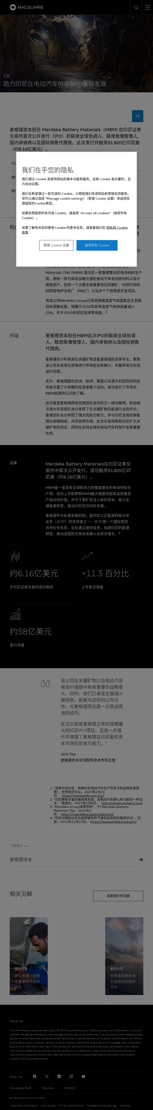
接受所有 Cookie (97, 245)
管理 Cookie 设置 (56, 245)
